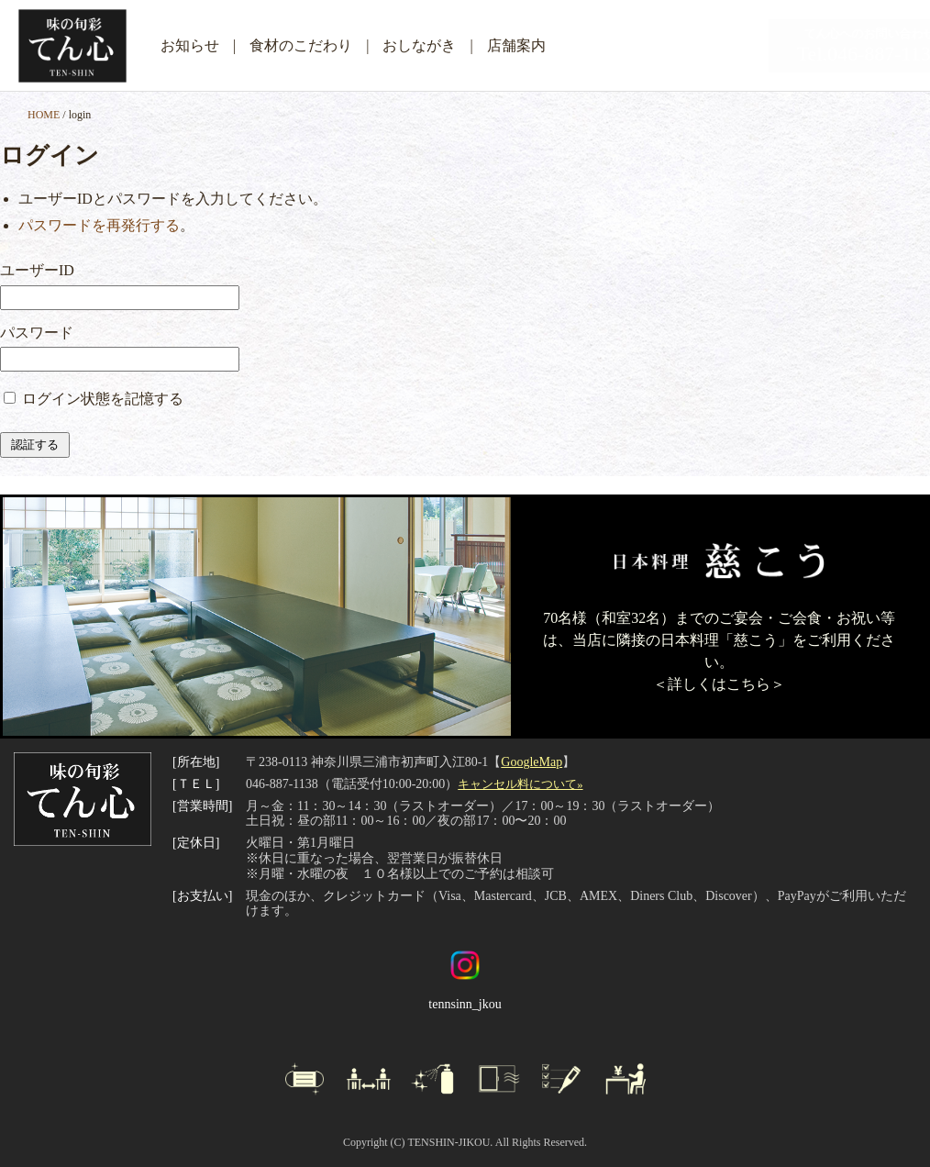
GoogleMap (531, 762)
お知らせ (190, 45)
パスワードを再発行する (99, 225)
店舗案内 (516, 45)
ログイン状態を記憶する (102, 398)
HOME (44, 114)
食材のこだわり (300, 45)
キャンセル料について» (520, 784)
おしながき (419, 45)
